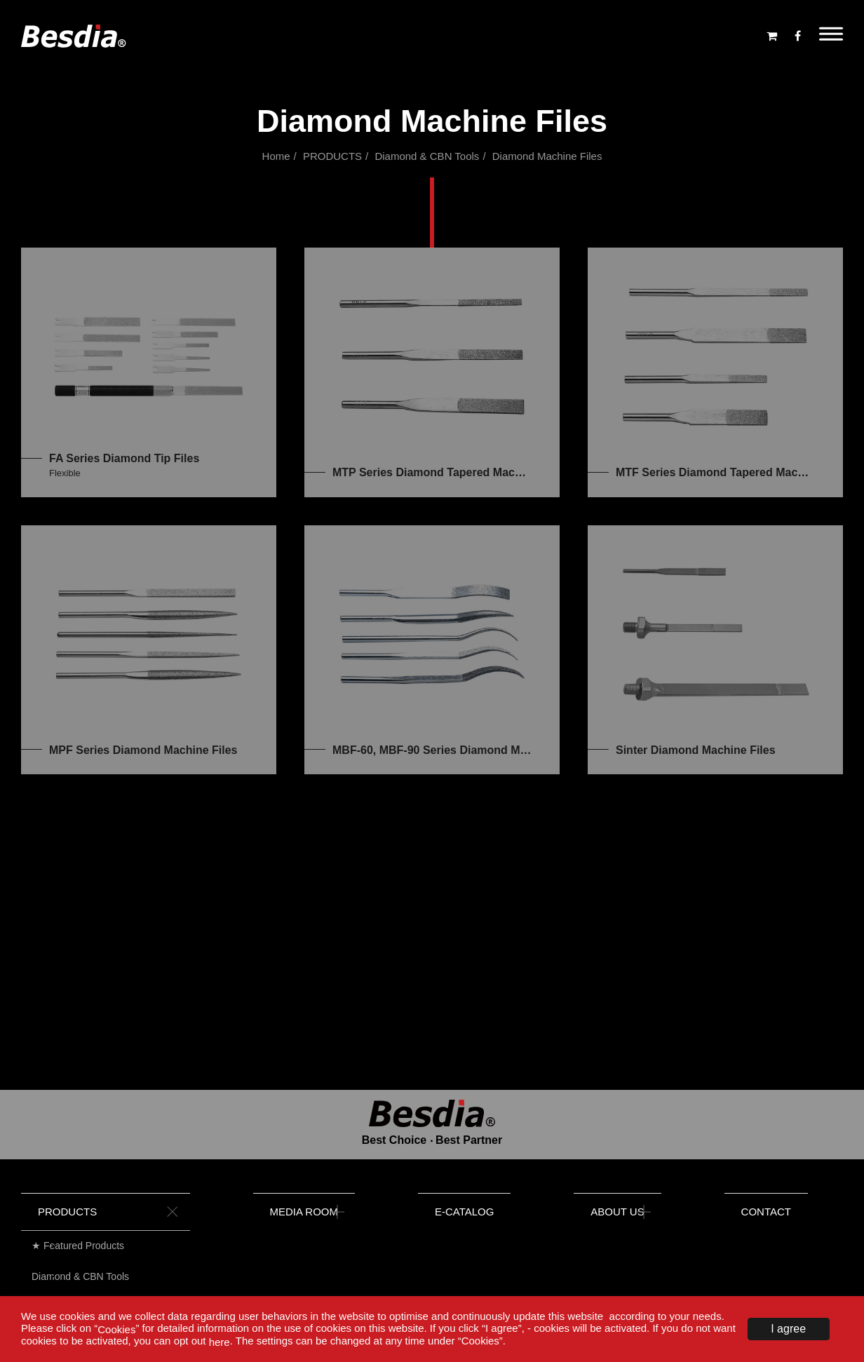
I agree (788, 1329)
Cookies (116, 1329)
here (219, 1342)
